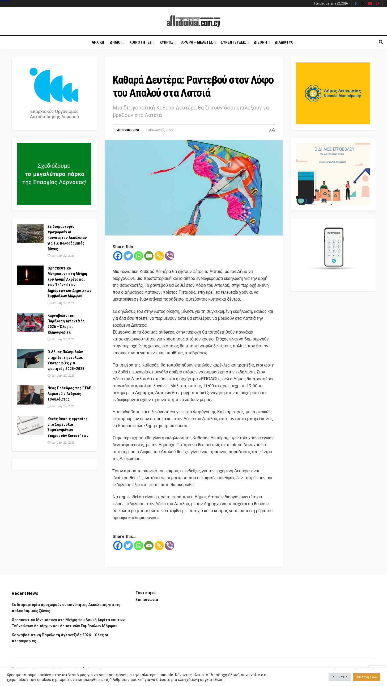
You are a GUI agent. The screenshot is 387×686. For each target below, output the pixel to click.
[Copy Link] (159, 255)
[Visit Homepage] (193, 21)
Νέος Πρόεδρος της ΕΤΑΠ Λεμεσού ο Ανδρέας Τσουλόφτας (69, 394)
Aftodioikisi (128, 130)
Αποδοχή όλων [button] (366, 677)
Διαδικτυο (284, 42)
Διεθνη (260, 42)
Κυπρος (166, 42)
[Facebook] (117, 255)
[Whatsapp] (138, 255)
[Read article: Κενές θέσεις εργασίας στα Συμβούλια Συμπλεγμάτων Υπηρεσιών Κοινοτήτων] (30, 425)
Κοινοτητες (140, 42)
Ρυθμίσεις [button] (339, 677)
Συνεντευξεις (233, 42)
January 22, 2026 (61, 256)
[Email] (149, 255)
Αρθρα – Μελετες (197, 42)
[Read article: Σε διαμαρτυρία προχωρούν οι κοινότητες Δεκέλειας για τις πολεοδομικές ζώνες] (30, 233)
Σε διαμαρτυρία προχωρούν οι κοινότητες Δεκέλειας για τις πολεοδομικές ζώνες (67, 237)
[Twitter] (128, 255)
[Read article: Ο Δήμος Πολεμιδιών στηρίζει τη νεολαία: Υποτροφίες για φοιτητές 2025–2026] (30, 358)
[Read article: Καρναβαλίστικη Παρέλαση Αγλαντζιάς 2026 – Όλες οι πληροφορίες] (30, 322)
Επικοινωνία (146, 599)
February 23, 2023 (159, 130)
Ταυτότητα (145, 593)
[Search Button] (381, 42)
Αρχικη (98, 42)
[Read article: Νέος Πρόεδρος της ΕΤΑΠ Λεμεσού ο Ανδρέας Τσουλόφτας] (30, 395)
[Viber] (169, 255)
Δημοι (116, 42)
